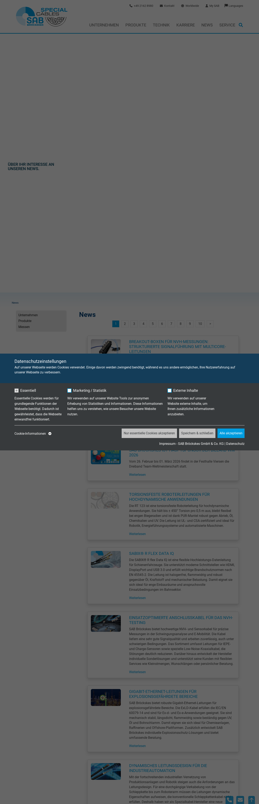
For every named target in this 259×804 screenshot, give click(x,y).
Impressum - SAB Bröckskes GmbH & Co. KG (191, 444)
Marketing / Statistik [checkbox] (89, 390)
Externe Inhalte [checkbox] (185, 390)
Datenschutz (235, 444)
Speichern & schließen (197, 433)
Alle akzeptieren (231, 433)
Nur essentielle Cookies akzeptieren (149, 433)
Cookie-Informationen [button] (32, 433)
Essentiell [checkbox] (28, 390)
